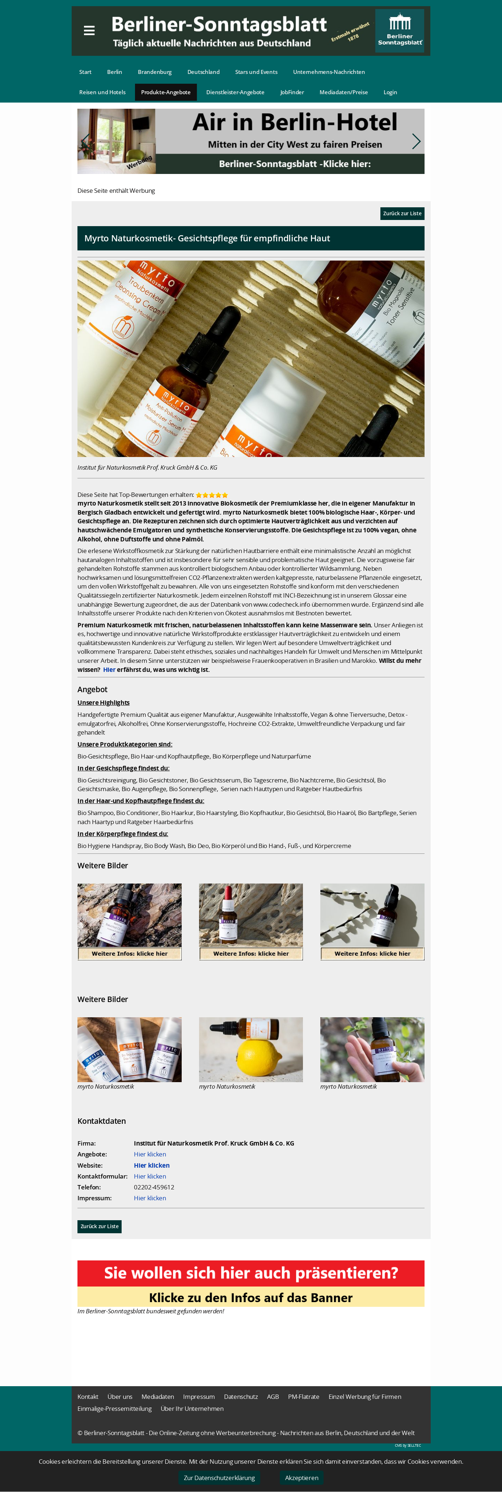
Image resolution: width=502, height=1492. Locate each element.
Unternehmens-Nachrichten (329, 72)
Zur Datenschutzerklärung (219, 1478)
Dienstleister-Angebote (235, 92)
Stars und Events (256, 72)
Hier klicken (150, 1154)
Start (85, 72)
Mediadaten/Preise (344, 92)
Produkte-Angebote (166, 92)
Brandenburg (155, 72)
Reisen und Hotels (102, 92)
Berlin (114, 72)
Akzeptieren (302, 1478)
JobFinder (292, 92)
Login (390, 92)
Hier (109, 669)
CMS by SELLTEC (408, 1445)
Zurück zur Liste (402, 213)
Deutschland (203, 72)
